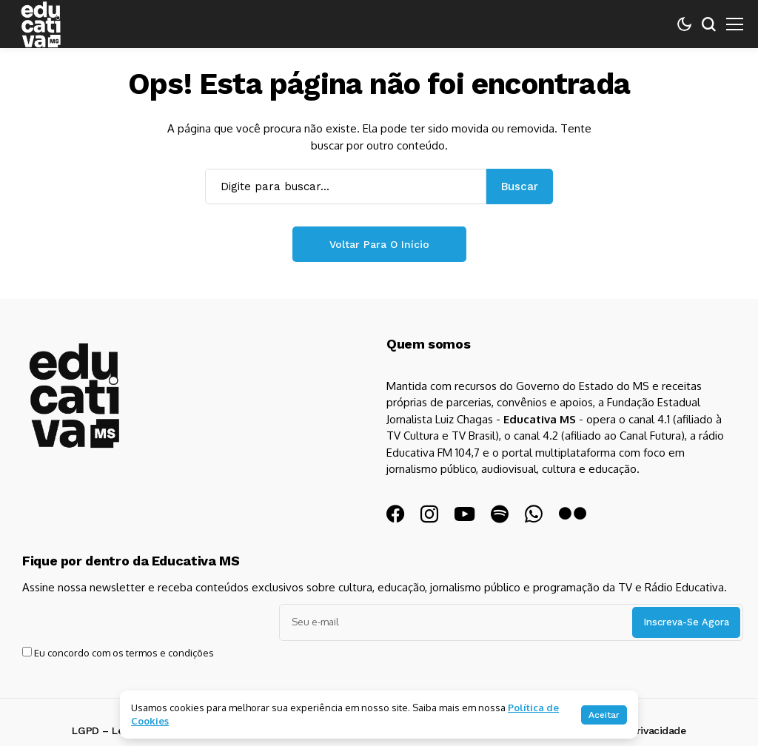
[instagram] (429, 514)
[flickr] (572, 514)
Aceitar (604, 715)
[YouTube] (464, 514)
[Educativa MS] (100, 421)
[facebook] (395, 514)
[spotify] (500, 514)
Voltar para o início (379, 244)
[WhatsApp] (534, 514)
